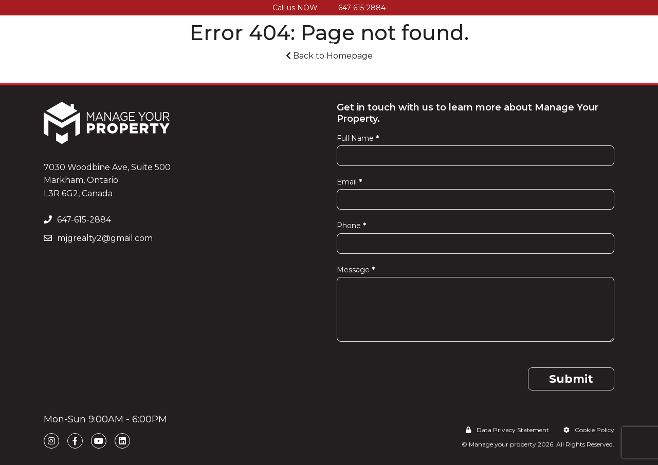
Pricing (363, 44)
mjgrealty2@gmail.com (98, 238)
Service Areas (421, 44)
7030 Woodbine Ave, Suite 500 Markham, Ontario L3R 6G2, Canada (107, 180)
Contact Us (590, 44)
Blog (543, 44)
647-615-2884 (362, 7)
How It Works (237, 44)
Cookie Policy (588, 430)
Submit (571, 379)
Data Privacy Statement (507, 430)
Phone (351, 225)
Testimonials (492, 44)
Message (356, 269)
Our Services (307, 44)
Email (349, 182)
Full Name (358, 138)
